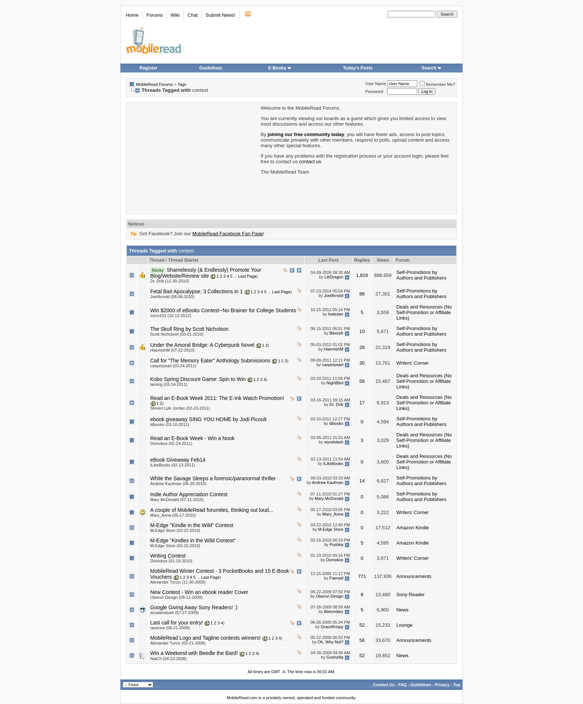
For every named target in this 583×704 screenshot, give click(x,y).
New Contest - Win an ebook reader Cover (199, 592)
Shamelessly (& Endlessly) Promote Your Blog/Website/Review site (205, 273)
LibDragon (334, 277)
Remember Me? (437, 84)
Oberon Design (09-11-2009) (176, 597)
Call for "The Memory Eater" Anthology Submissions (210, 361)
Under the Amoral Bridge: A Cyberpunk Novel (202, 345)
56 (362, 381)
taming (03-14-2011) (168, 384)
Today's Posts (358, 68)
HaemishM (334, 349)
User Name (375, 83)
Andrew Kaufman (327, 482)
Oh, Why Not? (330, 642)
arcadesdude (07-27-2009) (174, 612)
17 (362, 403)
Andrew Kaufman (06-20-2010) (178, 483)
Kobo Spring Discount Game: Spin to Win (198, 379)
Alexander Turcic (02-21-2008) (178, 643)
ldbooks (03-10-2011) (169, 424)
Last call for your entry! (176, 623)
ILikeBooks (333, 464)
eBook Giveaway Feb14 (178, 460)
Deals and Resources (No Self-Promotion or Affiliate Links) (424, 312)
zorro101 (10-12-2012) (170, 315)
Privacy (442, 684)
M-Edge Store (330, 529)
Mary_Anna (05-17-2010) (173, 515)
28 (362, 347)
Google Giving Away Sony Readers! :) (194, 607)
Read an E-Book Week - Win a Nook (192, 438)
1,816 (362, 275)
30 (362, 363)
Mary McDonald (329, 498)
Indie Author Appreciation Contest (189, 494)
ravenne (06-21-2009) (170, 628)
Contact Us (383, 684)
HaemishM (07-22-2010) (172, 350)
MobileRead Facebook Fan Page (227, 233)
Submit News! (220, 15)
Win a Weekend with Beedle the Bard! (194, 653)
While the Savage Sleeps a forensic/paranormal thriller (213, 478)
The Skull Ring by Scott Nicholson (189, 329)
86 (362, 294)
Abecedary (334, 611)
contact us (310, 161)
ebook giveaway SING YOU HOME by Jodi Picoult (208, 419)
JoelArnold (333, 295)
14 (362, 481)
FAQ (402, 684)
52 (362, 625)
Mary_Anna (332, 514)
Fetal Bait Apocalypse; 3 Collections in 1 (196, 291)
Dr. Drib (336, 405)
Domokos (334, 560)
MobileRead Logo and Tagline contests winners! (205, 638)
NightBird (334, 383)
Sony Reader (410, 594)
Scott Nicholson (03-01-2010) (176, 334)
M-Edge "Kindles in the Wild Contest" (193, 540)
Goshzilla (334, 657)
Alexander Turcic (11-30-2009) (178, 582)
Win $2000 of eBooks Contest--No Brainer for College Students (223, 310)
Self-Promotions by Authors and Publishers (421, 275)
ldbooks (336, 423)
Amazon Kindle (412, 527)
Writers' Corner (412, 363)
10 (362, 331)
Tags (182, 84)
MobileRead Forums (154, 84)
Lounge (404, 625)
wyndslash (333, 442)
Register (148, 68)
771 (362, 576)
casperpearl (332, 364)
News (402, 610)
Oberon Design (329, 596)
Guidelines (210, 68)
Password (374, 91)
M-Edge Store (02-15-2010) (175, 545)
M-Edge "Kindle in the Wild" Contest (191, 525)
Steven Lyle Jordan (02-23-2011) (180, 408)
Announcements (413, 576)
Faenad (336, 578)
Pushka (337, 544)
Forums (154, 15)
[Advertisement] (193, 157)
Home (132, 15)
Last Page (247, 276)
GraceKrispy (332, 626)
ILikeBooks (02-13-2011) (172, 465)
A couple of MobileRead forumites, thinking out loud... (211, 510)
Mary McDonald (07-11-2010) (177, 499)
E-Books (280, 68)
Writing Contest (168, 556)
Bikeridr (336, 333)
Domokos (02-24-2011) (171, 443)
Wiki (175, 15)
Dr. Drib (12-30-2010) (169, 281)
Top (456, 684)
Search (432, 68)
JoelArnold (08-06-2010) (172, 296)
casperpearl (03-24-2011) (173, 366)
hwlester (335, 314)
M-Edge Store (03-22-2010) (175, 530)
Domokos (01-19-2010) (171, 561)
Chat (192, 15)
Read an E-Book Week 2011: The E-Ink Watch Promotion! (217, 398)
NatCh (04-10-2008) (168, 658)
